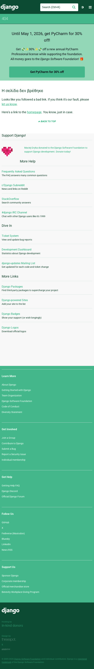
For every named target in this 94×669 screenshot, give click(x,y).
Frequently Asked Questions (18, 171)
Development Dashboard (16, 249)
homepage (34, 112)
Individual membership (13, 459)
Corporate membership (14, 581)
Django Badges (11, 313)
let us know (9, 104)
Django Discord (10, 491)
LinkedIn (6, 544)
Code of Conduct (10, 406)
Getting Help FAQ (11, 485)
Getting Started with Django (16, 390)
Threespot (10, 640)
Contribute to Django (13, 443)
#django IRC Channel (14, 212)
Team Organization (12, 395)
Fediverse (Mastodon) (13, 533)
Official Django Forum (13, 496)
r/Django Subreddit (13, 185)
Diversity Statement (12, 412)
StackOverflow (10, 199)
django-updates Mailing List (18, 263)
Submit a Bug (9, 448)
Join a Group (8, 437)
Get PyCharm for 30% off (47, 72)
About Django (9, 384)
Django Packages (12, 286)
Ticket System (10, 235)
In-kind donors (12, 625)
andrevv (10, 649)
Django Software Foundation (17, 401)
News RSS (7, 550)
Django (9, 7)
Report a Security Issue (14, 454)
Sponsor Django (10, 575)
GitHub (5, 522)
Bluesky (6, 539)
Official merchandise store (15, 586)
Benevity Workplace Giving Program (20, 592)
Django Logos (10, 327)
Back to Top (47, 121)
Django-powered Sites (15, 300)
